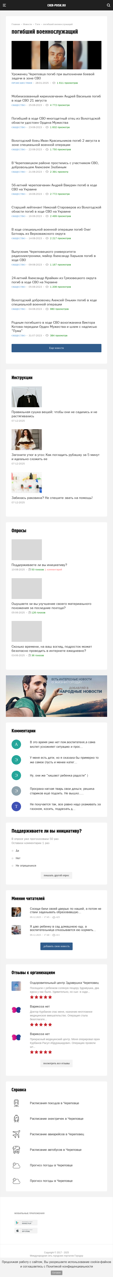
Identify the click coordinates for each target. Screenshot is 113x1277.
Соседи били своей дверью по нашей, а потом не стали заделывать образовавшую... (65, 910)
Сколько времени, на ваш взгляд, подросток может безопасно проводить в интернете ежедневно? (52, 648)
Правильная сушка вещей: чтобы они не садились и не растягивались (54, 414)
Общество (19, 105)
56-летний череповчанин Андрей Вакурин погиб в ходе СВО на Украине (54, 187)
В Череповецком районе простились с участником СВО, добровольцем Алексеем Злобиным (55, 165)
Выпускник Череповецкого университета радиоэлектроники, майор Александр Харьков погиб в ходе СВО (54, 256)
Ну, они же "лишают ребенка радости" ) (59, 775)
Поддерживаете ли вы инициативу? (39, 565)
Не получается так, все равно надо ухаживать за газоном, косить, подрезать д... (65, 806)
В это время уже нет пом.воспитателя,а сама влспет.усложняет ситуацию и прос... (62, 744)
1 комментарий (53, 569)
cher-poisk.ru (56, 5)
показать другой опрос (56, 875)
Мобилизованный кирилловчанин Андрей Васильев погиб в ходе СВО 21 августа (56, 98)
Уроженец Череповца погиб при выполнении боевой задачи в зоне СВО (53, 76)
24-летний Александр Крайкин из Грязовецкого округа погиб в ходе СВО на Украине (54, 280)
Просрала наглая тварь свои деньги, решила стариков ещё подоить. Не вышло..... (62, 791)
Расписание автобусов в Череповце (56, 1150)
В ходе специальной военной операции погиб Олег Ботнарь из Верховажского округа (51, 231)
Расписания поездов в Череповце (54, 1103)
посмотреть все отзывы (56, 1063)
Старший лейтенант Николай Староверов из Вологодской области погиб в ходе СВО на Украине (56, 209)
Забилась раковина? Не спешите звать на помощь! (52, 498)
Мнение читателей (28, 898)
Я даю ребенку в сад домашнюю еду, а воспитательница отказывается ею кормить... (63, 928)
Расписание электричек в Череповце (56, 1118)
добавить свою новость (56, 946)
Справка (19, 1090)
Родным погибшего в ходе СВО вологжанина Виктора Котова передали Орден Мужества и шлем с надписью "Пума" (54, 326)
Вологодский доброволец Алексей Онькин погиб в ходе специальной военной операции (54, 302)
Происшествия (22, 82)
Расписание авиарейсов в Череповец (57, 1134)
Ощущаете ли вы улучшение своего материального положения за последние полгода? (51, 606)
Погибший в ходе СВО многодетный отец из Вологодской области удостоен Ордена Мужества (56, 120)
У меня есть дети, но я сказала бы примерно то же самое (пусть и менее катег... (64, 760)
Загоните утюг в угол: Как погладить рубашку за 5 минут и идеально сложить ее (56, 457)
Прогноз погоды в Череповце (51, 1165)
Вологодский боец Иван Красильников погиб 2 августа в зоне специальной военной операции (56, 143)
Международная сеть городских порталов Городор (56, 1255)
